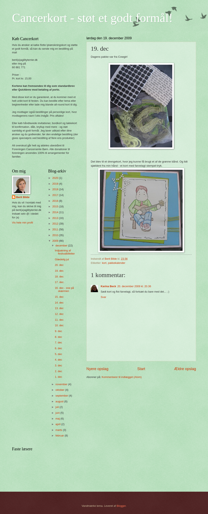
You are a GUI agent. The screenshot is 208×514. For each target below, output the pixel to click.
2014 (55, 212)
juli (57, 407)
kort (104, 262)
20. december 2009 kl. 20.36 (134, 286)
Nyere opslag (97, 369)
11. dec (59, 319)
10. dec (59, 325)
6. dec (58, 348)
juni (57, 412)
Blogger (121, 505)
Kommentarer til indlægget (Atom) (122, 377)
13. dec (59, 308)
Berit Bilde (22, 197)
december (61, 245)
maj (57, 418)
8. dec (58, 336)
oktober (60, 389)
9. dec (58, 331)
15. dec (59, 296)
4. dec (58, 359)
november (61, 384)
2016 (55, 200)
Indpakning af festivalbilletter (65, 252)
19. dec (59, 270)
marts (59, 430)
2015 (55, 206)
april (58, 424)
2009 (55, 240)
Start (141, 369)
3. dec (58, 365)
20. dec (59, 265)
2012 (55, 223)
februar (60, 435)
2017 (55, 195)
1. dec (58, 376)
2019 (55, 183)
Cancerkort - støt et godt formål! (92, 18)
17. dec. (59, 282)
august (59, 401)
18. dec (59, 276)
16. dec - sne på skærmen (64, 289)
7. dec (58, 342)
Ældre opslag (185, 369)
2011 (55, 229)
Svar (103, 297)
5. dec (58, 354)
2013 (55, 218)
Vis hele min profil (22, 222)
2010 (55, 235)
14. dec (59, 302)
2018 (55, 189)
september (62, 395)
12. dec (59, 314)
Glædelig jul (62, 259)
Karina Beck (108, 286)
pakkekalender (116, 262)
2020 (55, 177)
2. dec (58, 371)
